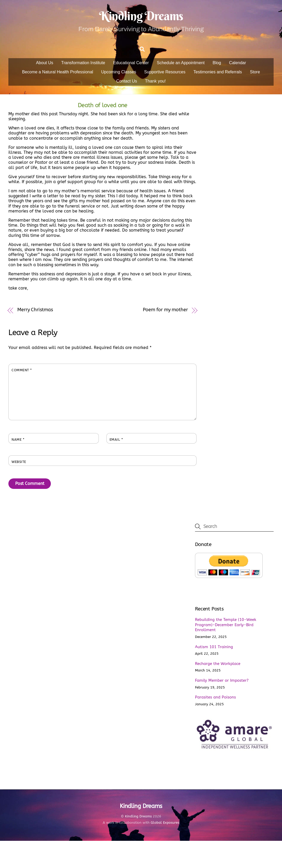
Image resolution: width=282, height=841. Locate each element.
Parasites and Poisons (215, 697)
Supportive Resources (164, 72)
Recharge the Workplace (217, 664)
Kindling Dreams (138, 817)
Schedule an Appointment (180, 63)
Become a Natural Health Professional (57, 72)
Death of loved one (102, 105)
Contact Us (126, 81)
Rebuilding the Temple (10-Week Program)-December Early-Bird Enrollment (225, 625)
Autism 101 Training (214, 647)
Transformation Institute (83, 63)
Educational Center (131, 63)
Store (255, 72)
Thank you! (155, 81)
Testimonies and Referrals (217, 72)
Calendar (237, 63)
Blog (217, 63)
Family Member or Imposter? (221, 680)
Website (19, 462)
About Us (44, 63)
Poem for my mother (165, 310)
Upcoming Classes (118, 72)
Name (18, 440)
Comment (22, 371)
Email (116, 440)
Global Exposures (165, 823)
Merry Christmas (35, 310)
